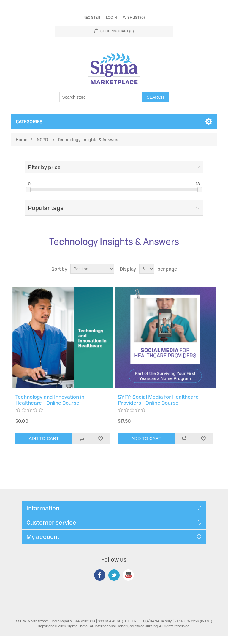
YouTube (128, 575)
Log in (111, 17)
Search (155, 97)
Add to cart (44, 438)
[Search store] (100, 97)
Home (21, 139)
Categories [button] (29, 121)
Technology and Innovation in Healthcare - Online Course (49, 400)
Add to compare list (81, 438)
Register (91, 17)
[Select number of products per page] (146, 269)
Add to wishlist (100, 438)
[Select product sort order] (92, 269)
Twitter (114, 575)
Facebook (99, 575)
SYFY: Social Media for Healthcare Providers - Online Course (158, 400)
